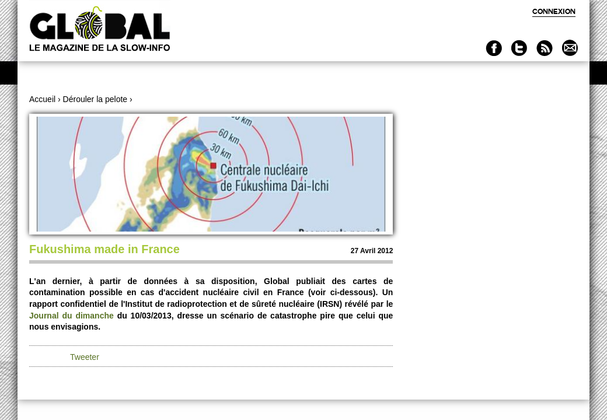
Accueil (42, 99)
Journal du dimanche (71, 315)
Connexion (553, 11)
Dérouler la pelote (95, 99)
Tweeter (84, 357)
